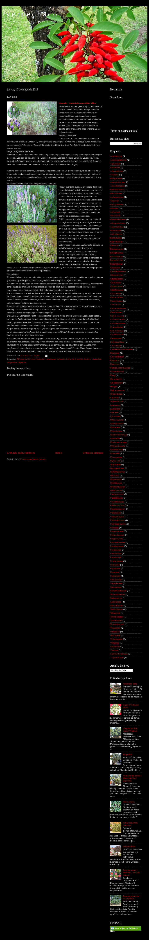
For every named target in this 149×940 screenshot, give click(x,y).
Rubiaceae (115, 568)
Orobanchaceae (117, 487)
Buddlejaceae (116, 264)
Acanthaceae (116, 156)
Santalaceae (116, 579)
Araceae (114, 208)
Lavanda (61, 359)
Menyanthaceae (117, 446)
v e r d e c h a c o (31, 14)
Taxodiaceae (116, 620)
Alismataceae (116, 171)
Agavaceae (115, 163)
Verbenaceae (116, 639)
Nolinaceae (115, 464)
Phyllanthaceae (117, 505)
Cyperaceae (116, 338)
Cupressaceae (117, 334)
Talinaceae (115, 613)
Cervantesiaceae (118, 308)
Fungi (112, 375)
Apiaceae (114, 201)
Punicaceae (115, 557)
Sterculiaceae (116, 605)
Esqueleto (127, 754)
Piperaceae (115, 513)
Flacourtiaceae (117, 371)
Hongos (113, 386)
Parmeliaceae (116, 498)
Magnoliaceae (116, 420)
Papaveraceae (117, 494)
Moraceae (115, 453)
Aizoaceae (115, 167)
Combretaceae (117, 316)
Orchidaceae (116, 483)
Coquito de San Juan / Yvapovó (130, 729)
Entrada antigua (93, 452)
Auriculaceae (116, 234)
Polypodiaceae (117, 535)
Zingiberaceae (117, 657)
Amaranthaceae (117, 182)
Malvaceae (115, 427)
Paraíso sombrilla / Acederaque (131, 897)
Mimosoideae (116, 449)
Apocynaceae (116, 204)
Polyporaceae (116, 538)
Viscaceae (115, 646)
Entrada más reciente (21, 452)
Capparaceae (116, 286)
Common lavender (36, 359)
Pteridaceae (115, 553)
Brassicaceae (116, 256)
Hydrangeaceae (117, 390)
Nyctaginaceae (117, 468)
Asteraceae (115, 230)
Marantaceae (116, 431)
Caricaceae (115, 293)
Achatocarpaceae (118, 160)
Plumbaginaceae (118, 524)
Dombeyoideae (117, 342)
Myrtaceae (115, 461)
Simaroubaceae (117, 594)
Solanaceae (115, 602)
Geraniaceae (116, 379)
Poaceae (114, 527)
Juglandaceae (116, 401)
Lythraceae (115, 416)
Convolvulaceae (117, 323)
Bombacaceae (117, 249)
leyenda (22, 362)
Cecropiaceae (116, 297)
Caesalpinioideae (118, 271)
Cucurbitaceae (117, 331)
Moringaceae (116, 457)
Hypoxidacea (116, 394)
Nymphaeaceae (117, 472)
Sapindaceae (116, 583)
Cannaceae (115, 282)
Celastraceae (116, 301)
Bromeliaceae (116, 260)
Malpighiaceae (117, 423)
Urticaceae (115, 635)
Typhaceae (115, 628)
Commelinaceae (117, 319)
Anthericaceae (117, 197)
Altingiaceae (116, 178)
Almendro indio (130, 684)
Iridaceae (114, 397)
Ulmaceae (115, 631)
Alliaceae (114, 174)
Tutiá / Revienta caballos (130, 824)
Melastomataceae (118, 435)
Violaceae (114, 643)
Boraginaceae (116, 253)
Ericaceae (115, 353)
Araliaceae (115, 212)
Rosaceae (115, 565)
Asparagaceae (117, 227)
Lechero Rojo (129, 846)
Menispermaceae (118, 442)
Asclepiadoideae (118, 223)
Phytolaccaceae (117, 509)
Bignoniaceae (116, 241)
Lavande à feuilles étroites (78, 359)
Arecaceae (115, 215)
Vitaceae (114, 650)
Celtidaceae (115, 305)
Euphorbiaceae (117, 356)
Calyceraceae (116, 275)
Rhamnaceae (116, 561)
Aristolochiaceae (118, 219)
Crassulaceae (116, 327)
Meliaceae (115, 438)
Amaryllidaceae (117, 186)
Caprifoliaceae (117, 290)
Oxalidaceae (116, 490)
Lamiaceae (51, 359)
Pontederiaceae (117, 542)
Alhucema (21, 359)
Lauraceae (115, 409)
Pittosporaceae (117, 516)
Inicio (58, 452)
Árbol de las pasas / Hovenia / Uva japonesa (132, 778)
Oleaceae (114, 475)
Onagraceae (116, 479)
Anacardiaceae (117, 189)
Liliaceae (114, 412)
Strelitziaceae (116, 609)
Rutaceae (114, 572)
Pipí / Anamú (129, 802)
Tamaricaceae (116, 617)
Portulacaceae (117, 546)
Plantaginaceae (117, 520)
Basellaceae (116, 238)
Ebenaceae (115, 345)
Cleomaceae (116, 312)
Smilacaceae (116, 598)
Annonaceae (116, 193)
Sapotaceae (115, 587)
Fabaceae (115, 360)
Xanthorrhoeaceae (118, 654)
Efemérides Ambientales (121, 349)
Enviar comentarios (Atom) (32, 459)
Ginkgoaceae (116, 383)
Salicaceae (115, 576)
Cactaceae (115, 267)
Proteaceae (115, 550)
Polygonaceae (117, 531)
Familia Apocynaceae (120, 368)
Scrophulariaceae (118, 590)
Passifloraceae (117, 501)
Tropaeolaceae (117, 624)
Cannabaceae (116, 279)
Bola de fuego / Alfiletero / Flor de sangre (131, 872)
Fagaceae (115, 364)
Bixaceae (114, 245)
